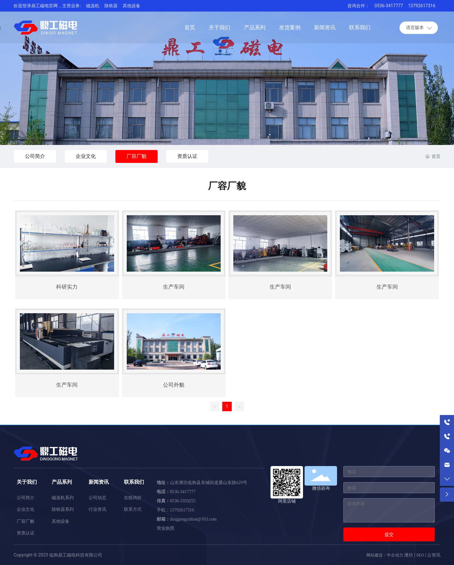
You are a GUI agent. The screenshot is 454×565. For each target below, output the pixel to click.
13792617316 (421, 5)
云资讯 (433, 554)
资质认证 (187, 156)
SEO (420, 555)
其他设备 (131, 5)
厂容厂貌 (136, 156)
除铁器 (111, 5)
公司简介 (35, 156)
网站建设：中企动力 (384, 555)
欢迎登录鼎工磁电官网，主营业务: (47, 5)
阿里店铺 (287, 501)
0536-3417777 (389, 5)
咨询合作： (358, 5)
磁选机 (92, 5)
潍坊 (408, 554)
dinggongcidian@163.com (193, 519)
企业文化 (86, 156)
